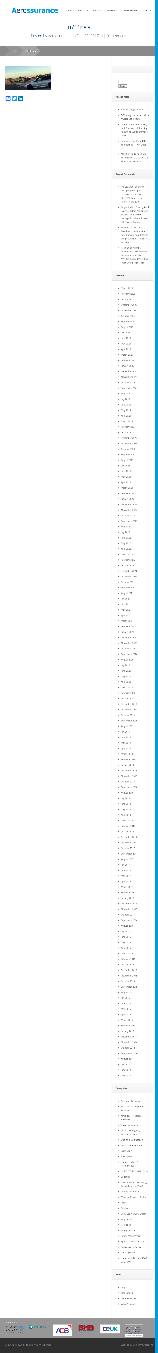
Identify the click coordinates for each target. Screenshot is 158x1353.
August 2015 (127, 992)
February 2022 (128, 559)
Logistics (125, 1176)
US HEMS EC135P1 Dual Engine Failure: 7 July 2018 (131, 198)
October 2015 (128, 981)
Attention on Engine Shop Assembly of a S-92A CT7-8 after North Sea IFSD (134, 157)
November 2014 (129, 1042)
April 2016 (126, 947)
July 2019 (125, 731)
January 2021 (127, 631)
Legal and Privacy (32, 1344)
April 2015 (126, 1014)
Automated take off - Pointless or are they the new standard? (133, 231)
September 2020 (129, 654)
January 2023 (127, 498)
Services (96, 10)
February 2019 (128, 759)
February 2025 (128, 360)
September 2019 (129, 720)
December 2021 (129, 570)
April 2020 (126, 681)
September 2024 (129, 388)
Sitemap (47, 1344)
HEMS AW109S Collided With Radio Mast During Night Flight (135, 259)
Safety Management (131, 1235)
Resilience (126, 1224)
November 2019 (129, 709)
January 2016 (127, 964)
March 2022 (127, 554)
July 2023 (125, 465)
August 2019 (127, 726)
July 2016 (125, 931)
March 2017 (127, 886)
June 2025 (126, 338)
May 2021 (126, 609)
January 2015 (127, 1031)
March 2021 (127, 620)
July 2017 (125, 864)
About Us (83, 10)
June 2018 (126, 803)
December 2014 (129, 1036)
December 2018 (129, 770)
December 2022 (129, 504)
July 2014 (125, 1064)
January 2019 (127, 765)
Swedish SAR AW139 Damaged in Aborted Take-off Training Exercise (134, 218)
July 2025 (125, 332)
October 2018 (128, 781)
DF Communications (143, 1344)
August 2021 (127, 593)
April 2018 (126, 814)
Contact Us (146, 10)
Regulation (126, 1219)
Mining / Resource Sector (133, 1197)
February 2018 (128, 825)
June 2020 (126, 670)
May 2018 (126, 809)
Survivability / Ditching (132, 1247)
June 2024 (126, 404)
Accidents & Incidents (131, 1101)
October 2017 (128, 848)
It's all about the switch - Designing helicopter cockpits (133, 190)
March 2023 (127, 487)
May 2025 (126, 343)
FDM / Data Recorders (132, 1145)
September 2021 (129, 587)
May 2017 (126, 875)
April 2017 (126, 881)
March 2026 (127, 288)
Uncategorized (128, 1252)
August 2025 (127, 327)
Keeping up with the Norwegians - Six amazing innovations (134, 251)
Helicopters (126, 1156)
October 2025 (128, 315)
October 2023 (128, 449)
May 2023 (126, 476)
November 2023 (129, 443)
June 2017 (126, 870)
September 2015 (129, 986)
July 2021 (125, 598)
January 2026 (127, 299)
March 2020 (127, 687)
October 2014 (128, 1047)
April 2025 (126, 349)
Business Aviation (130, 1125)
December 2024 (129, 371)
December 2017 (129, 837)
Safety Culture (128, 1230)
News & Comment (129, 10)
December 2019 (129, 704)
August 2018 (127, 792)
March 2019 (127, 753)
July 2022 (125, 532)
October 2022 (128, 515)
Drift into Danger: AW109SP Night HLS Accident (135, 238)
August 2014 (127, 1058)
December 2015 (129, 970)
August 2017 (127, 859)
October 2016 (128, 914)
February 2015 (128, 1025)
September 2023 (129, 454)
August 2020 (127, 659)
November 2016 (129, 909)
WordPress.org (128, 1303)
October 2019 (128, 715)
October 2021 (128, 582)
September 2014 (129, 1053)
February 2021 (128, 626)
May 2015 (126, 1008)
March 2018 (127, 820)
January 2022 (127, 565)
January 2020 (127, 698)
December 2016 (129, 903)
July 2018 (125, 798)
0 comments (117, 35)
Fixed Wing (126, 1150)
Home (71, 10)
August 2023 (127, 460)
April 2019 (126, 748)
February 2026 (128, 293)
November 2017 (129, 842)
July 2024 (125, 399)
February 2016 (128, 959)
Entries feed (127, 1292)
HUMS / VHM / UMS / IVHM (134, 1171)
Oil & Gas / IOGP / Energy (133, 1213)
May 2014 (126, 1075)
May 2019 (126, 742)
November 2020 (129, 643)
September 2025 (129, 321)
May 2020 (126, 676)
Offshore (125, 1208)
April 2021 (126, 615)
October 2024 (128, 382)
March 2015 (127, 1020)
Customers (111, 10)
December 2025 (129, 304)
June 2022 (126, 537)
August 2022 (127, 526)
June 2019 (126, 737)
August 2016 (127, 925)
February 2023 (128, 493)
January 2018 (127, 831)
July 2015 (125, 997)
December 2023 (129, 437)
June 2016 (126, 936)
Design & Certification (132, 1139)
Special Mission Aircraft (132, 1241)
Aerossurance (59, 35)
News (124, 1202)
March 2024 (127, 421)
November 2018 (129, 776)
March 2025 (127, 354)
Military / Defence (130, 1191)
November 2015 (129, 975)
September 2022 (129, 521)
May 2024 (126, 410)
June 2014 (126, 1069)
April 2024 (126, 415)
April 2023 (126, 482)
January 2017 (127, 898)
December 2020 (129, 637)
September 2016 (129, 920)
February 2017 (128, 892)
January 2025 (127, 365)
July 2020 (125, 665)
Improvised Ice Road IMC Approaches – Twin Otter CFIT (133, 145)
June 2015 (126, 1003)
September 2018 (129, 787)
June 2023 (126, 471)
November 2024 (129, 376)
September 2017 (129, 853)
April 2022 (126, 548)
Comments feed (129, 1298)
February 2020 (128, 692)
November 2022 (129, 509)
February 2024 (128, 426)
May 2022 (126, 543)
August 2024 (127, 393)
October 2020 (128, 648)
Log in (124, 1287)
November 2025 (129, 310)
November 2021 (129, 576)
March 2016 (127, 953)
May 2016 (126, 942)
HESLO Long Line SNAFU (133, 109)
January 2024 (127, 432)
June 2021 (126, 604)
